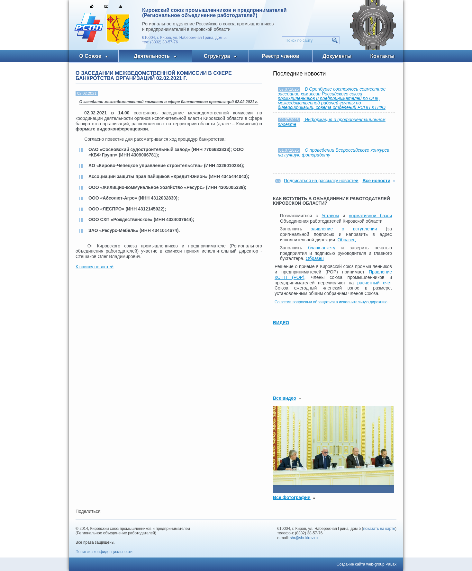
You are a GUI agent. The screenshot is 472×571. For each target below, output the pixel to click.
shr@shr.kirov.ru (304, 538)
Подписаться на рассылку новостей (321, 180)
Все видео (284, 398)
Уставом (330, 215)
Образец (347, 239)
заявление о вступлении (344, 228)
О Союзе (90, 56)
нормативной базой (370, 215)
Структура (217, 56)
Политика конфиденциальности (104, 551)
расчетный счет (374, 282)
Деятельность (152, 56)
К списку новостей (94, 266)
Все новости (376, 180)
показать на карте (379, 528)
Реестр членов (280, 56)
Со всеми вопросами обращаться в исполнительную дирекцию (331, 302)
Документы (336, 56)
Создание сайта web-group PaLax (366, 564)
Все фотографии (292, 497)
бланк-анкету (321, 247)
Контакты (382, 56)
